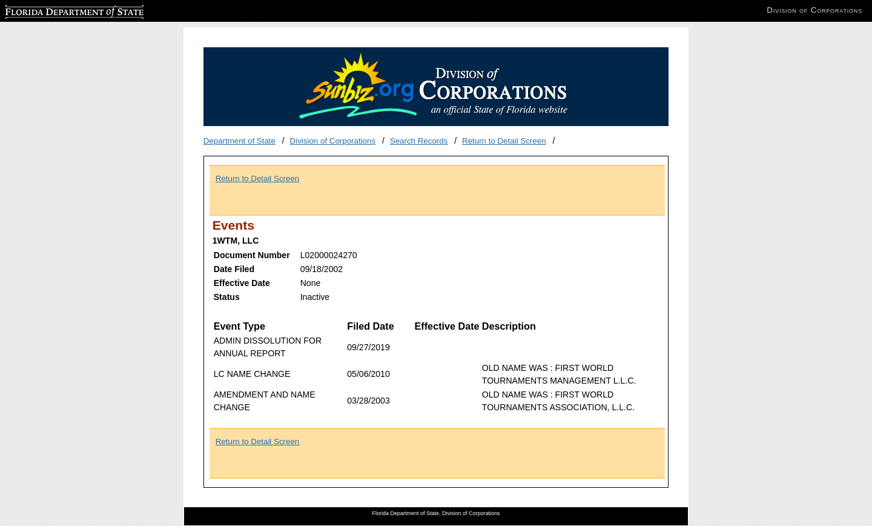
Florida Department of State (54, 10)
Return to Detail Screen (504, 140)
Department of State (239, 140)
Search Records (419, 140)
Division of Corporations (333, 140)
